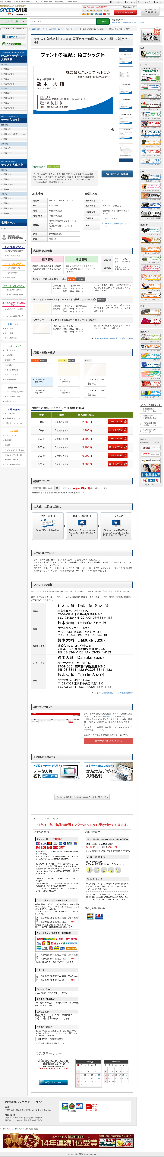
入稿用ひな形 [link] (10, 278)
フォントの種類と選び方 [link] (14, 295)
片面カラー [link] (8, 79)
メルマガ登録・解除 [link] (12, 396)
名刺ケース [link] (8, 228)
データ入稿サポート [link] (12, 273)
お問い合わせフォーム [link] (13, 423)
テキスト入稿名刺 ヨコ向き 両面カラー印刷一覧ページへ (82, 797)
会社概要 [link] (8, 440)
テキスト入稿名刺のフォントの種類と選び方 (114, 693)
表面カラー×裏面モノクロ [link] (14, 134)
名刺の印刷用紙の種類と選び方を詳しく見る (114, 338)
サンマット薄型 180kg (66, 392)
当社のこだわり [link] (11, 435)
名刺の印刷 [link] (9, 333)
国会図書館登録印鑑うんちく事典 (149, 410)
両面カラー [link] (8, 69)
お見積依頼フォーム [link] (12, 418)
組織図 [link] (7, 445)
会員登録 (105, 716)
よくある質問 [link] (10, 414)
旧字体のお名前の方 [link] (12, 256)
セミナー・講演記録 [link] (12, 464)
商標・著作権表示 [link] (11, 370)
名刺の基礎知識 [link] (11, 338)
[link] (13, 56)
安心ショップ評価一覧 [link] (13, 455)
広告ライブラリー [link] (11, 460)
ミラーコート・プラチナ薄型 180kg (96, 393)
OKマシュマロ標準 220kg (40, 381)
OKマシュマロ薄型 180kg (40, 392)
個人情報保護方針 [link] (11, 379)
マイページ (131, 2)
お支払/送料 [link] (9, 355)
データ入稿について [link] (12, 268)
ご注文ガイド (117, 2)
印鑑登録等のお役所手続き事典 (149, 417)
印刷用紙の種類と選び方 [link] (14, 251)
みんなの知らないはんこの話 (149, 431)
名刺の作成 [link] (9, 328)
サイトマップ (145, 2)
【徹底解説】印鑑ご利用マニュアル (149, 424)
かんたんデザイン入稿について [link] (14, 310)
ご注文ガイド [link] (10, 350)
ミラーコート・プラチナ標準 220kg (96, 382)
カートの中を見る (125, 12)
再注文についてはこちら (108, 741)
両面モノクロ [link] (8, 74)
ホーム (158, 2)
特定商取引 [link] (9, 365)
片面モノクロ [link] (8, 84)
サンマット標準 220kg (66, 381)
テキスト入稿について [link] (13, 290)
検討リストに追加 (117, 174)
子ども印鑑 (139, 22)
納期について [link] (10, 360)
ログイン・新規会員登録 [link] (14, 392)
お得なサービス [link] (11, 401)
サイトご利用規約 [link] (11, 375)
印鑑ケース (117, 22)
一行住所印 (128, 22)
